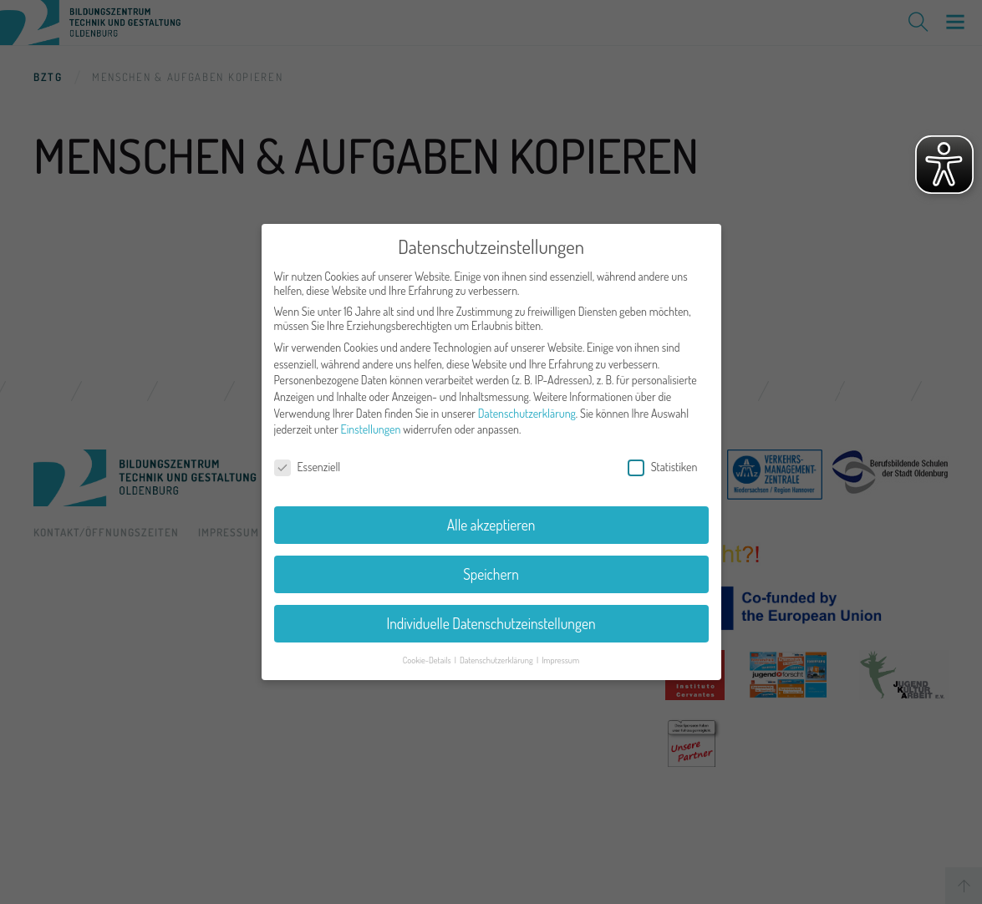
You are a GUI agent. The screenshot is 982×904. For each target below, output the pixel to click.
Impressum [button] (560, 659)
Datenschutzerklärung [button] (497, 659)
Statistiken (663, 467)
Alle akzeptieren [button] (491, 524)
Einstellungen (371, 429)
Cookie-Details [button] (428, 659)
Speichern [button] (491, 574)
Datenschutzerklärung (527, 413)
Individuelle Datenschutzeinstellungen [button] (490, 623)
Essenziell (307, 467)
